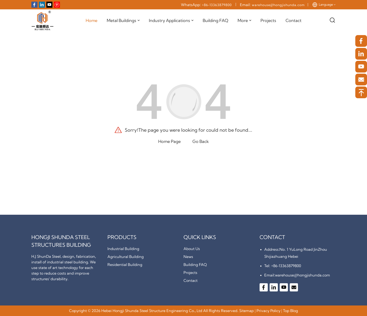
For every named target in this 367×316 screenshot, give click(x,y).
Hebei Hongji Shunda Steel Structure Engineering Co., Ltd (151, 310)
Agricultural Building (125, 256)
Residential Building (124, 264)
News (188, 256)
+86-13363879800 (217, 5)
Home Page (169, 141)
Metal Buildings (123, 20)
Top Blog (290, 310)
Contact (293, 20)
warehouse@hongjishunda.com (278, 5)
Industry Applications (171, 20)
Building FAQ (215, 20)
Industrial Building (123, 248)
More (244, 20)
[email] (361, 79)
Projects (268, 20)
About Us (192, 248)
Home (91, 20)
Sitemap (246, 310)
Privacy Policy (268, 310)
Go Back (200, 141)
